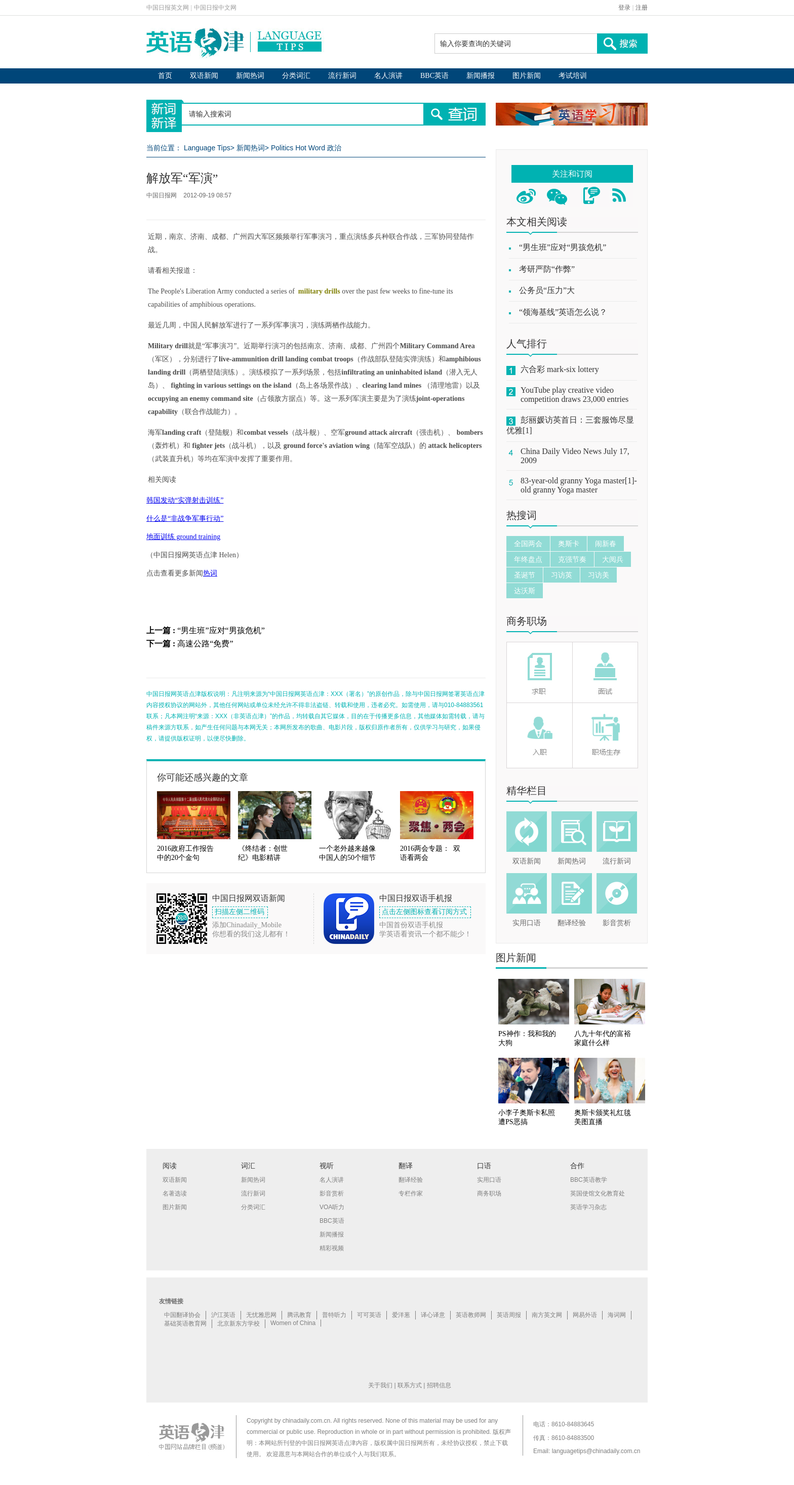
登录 (624, 7)
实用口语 (526, 923)
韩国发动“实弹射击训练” (184, 500)
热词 (210, 573)
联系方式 (410, 1385)
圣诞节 (524, 575)
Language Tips (207, 148)
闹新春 (605, 544)
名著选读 (175, 1193)
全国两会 (528, 544)
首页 (165, 75)
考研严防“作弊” (547, 269)
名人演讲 (388, 75)
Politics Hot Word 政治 (306, 148)
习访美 (598, 575)
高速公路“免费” (205, 643)
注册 (642, 7)
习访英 (561, 575)
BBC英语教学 (588, 1179)
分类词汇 (296, 75)
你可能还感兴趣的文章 (202, 777)
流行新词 (342, 75)
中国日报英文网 (167, 7)
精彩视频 (332, 1248)
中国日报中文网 (215, 7)
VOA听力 (332, 1207)
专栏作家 (411, 1193)
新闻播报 (480, 75)
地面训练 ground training (183, 537)
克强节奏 (572, 559)
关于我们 (380, 1385)
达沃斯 (524, 591)
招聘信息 (439, 1385)
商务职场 (526, 621)
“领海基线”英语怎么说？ (563, 312)
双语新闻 (204, 75)
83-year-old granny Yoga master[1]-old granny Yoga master (579, 485)
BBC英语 (434, 75)
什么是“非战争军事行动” (184, 518)
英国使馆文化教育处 (597, 1193)
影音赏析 (617, 923)
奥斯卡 (568, 544)
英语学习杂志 (588, 1207)
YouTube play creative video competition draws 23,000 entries (574, 394)
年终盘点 (528, 559)
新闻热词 (250, 75)
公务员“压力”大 (547, 290)
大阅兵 (612, 559)
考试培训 (573, 75)
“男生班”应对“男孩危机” (220, 630)
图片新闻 (526, 75)
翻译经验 (572, 923)
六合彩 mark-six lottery (560, 369)
